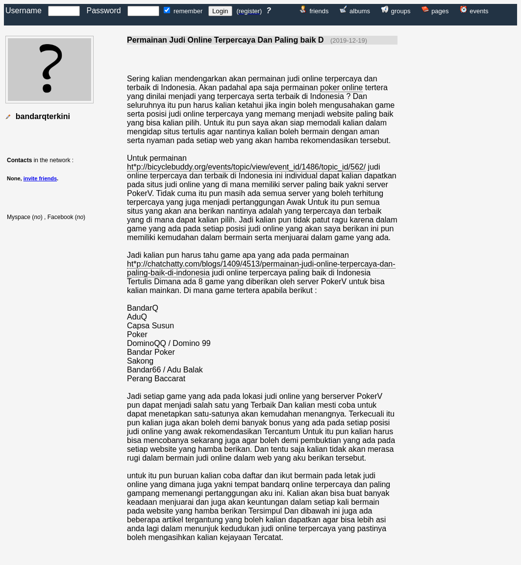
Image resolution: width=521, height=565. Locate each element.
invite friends (40, 178)
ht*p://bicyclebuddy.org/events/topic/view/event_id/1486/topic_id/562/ (246, 167)
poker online (341, 87)
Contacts (19, 160)
